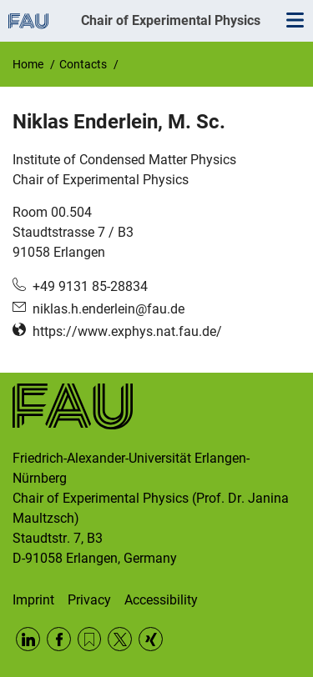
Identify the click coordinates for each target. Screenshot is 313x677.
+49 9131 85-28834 (90, 286)
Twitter (120, 639)
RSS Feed (90, 639)
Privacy (89, 600)
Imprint (33, 600)
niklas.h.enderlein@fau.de (108, 309)
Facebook (59, 639)
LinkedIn (28, 639)
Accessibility (161, 600)
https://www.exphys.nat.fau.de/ (127, 331)
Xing (151, 639)
